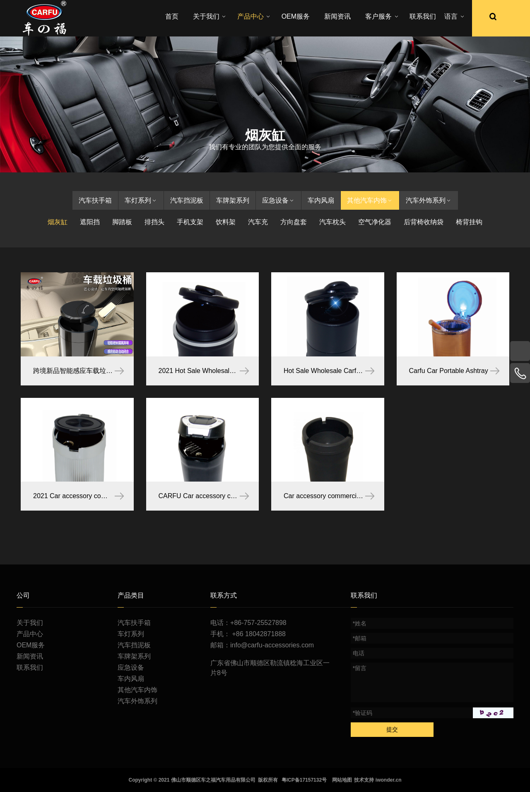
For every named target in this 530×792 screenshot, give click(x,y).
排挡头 (154, 221)
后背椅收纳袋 (423, 221)
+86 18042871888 (259, 633)
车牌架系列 (232, 200)
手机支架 (190, 221)
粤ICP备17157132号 (304, 780)
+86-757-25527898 (258, 622)
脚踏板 (122, 221)
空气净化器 (374, 221)
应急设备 (278, 200)
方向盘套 (293, 221)
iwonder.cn (389, 780)
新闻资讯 (30, 656)
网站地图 (342, 780)
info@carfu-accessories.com (272, 645)
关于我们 (30, 622)
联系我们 (30, 667)
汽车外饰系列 (429, 200)
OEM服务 (31, 645)
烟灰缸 (57, 221)
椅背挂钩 (469, 221)
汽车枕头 (332, 221)
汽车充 (258, 221)
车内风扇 (321, 200)
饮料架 (226, 221)
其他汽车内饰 (370, 200)
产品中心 (30, 633)
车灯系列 (141, 200)
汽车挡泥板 (186, 200)
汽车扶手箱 (95, 200)
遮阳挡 (90, 221)
